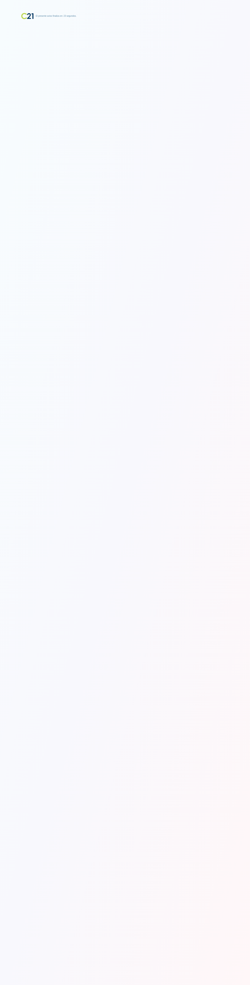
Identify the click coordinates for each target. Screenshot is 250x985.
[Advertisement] (125, 46)
